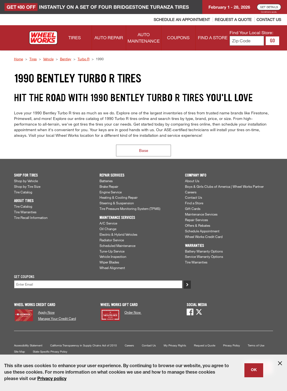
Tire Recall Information (31, 217)
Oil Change (107, 228)
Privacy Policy (231, 345)
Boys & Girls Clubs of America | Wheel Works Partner (224, 186)
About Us (192, 181)
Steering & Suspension (116, 203)
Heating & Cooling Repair (118, 197)
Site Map (19, 351)
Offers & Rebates (197, 225)
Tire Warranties (25, 212)
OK (254, 370)
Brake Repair (108, 186)
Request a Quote (204, 345)
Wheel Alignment (112, 267)
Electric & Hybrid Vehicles (118, 234)
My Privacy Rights (175, 345)
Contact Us (193, 197)
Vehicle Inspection (112, 256)
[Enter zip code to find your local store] (247, 41)
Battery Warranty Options (204, 251)
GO (272, 40)
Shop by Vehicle (26, 181)
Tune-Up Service (111, 251)
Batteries (106, 181)
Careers (190, 192)
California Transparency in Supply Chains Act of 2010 (83, 345)
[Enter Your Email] (98, 284)
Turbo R (83, 59)
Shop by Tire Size (27, 186)
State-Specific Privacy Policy (50, 351)
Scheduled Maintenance (117, 245)
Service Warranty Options (204, 256)
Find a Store (194, 203)
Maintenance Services (201, 214)
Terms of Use (256, 345)
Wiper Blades (109, 262)
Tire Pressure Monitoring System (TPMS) (129, 208)
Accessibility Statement (28, 345)
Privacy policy (51, 379)
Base (143, 150)
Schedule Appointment (202, 231)
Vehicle (48, 59)
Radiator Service (111, 240)
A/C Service (108, 223)
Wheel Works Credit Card (204, 236)
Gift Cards (192, 208)
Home (18, 59)
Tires (33, 59)
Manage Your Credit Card (57, 318)
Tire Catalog (23, 192)
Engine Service (110, 192)
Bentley (65, 59)
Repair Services (196, 220)
